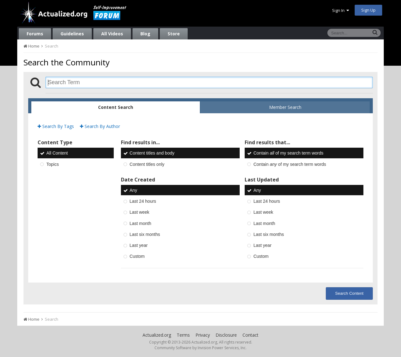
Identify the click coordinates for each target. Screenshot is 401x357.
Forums (35, 34)
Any (133, 190)
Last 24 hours (143, 201)
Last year (139, 245)
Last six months (145, 234)
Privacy (202, 335)
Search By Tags (56, 126)
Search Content (349, 293)
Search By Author (100, 126)
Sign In (340, 10)
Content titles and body (152, 153)
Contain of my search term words (288, 153)
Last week (139, 212)
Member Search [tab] (285, 107)
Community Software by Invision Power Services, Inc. (200, 347)
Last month (140, 223)
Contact (250, 335)
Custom (137, 256)
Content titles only (147, 164)
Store (174, 34)
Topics (52, 164)
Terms (183, 335)
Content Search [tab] (115, 107)
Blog (145, 34)
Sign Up (368, 10)
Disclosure (226, 335)
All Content (57, 153)
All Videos (112, 34)
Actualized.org (157, 335)
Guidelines (72, 34)
